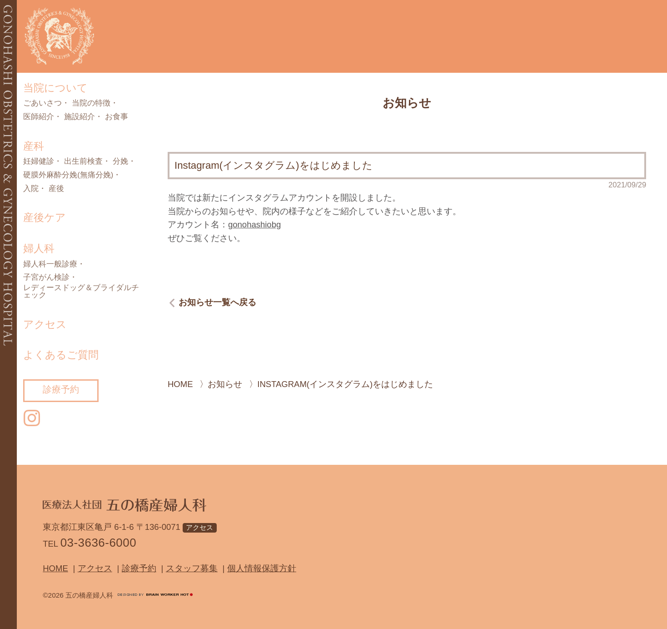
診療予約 (61, 389)
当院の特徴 (91, 103)
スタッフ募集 (192, 568)
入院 (31, 189)
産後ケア (44, 217)
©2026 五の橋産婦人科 (78, 595)
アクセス (45, 324)
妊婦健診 (38, 162)
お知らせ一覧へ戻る (217, 302)
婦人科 (39, 248)
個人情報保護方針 (261, 568)
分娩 (120, 162)
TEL (89, 543)
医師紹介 (38, 117)
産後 (56, 189)
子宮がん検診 (46, 278)
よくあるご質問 (61, 355)
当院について (55, 88)
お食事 (116, 117)
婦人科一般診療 (50, 264)
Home (55, 568)
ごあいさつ (42, 103)
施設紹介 (79, 117)
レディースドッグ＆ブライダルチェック (81, 291)
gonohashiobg (254, 224)
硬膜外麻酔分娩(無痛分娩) (68, 175)
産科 (33, 146)
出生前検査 (83, 162)
